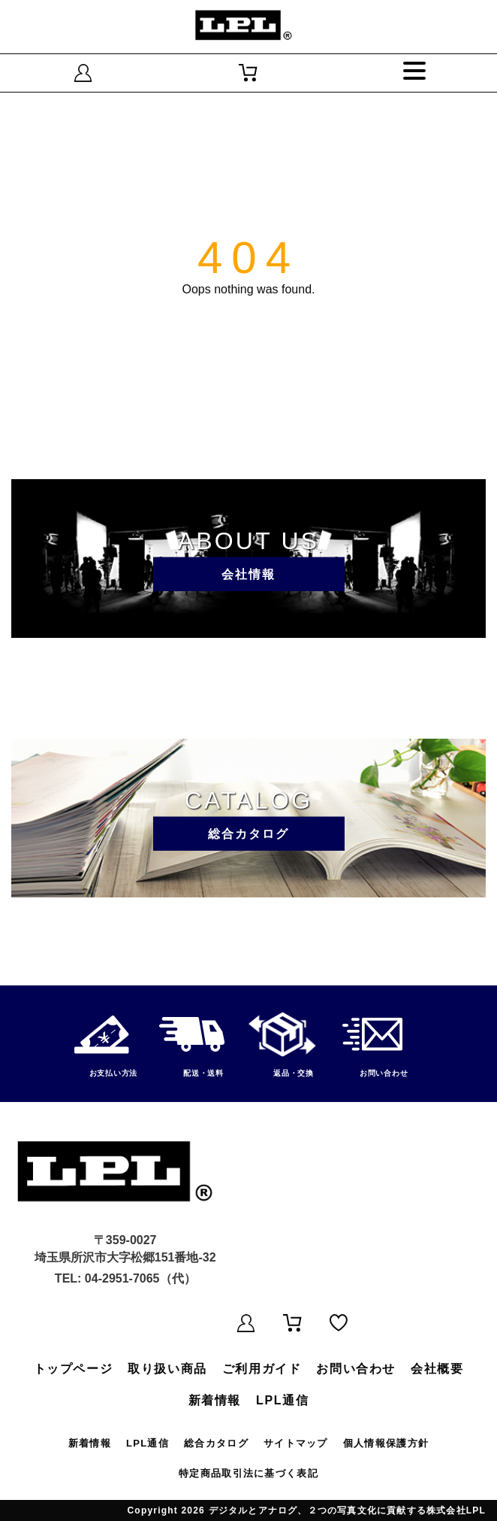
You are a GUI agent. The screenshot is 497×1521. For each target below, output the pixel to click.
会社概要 (437, 1368)
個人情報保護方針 (386, 1443)
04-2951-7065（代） (140, 1278)
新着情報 (214, 1400)
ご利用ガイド (262, 1368)
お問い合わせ (356, 1368)
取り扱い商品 (167, 1368)
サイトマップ (296, 1443)
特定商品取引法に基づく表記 (248, 1473)
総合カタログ (216, 1443)
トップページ (73, 1368)
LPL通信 (282, 1400)
